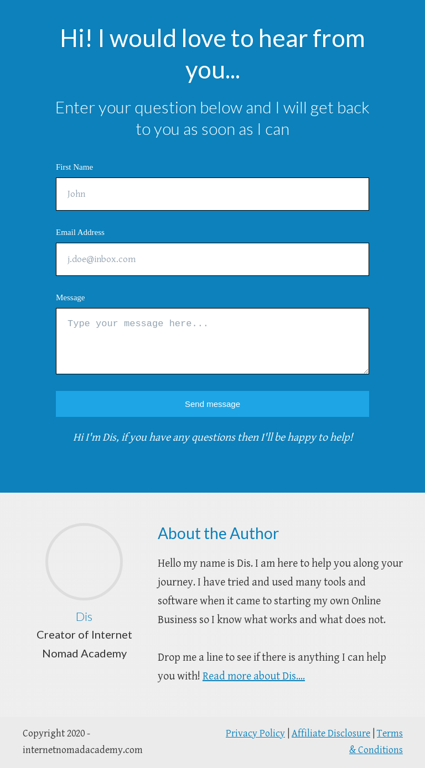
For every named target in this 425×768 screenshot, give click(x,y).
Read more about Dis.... (254, 676)
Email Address (80, 232)
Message (70, 297)
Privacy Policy (255, 733)
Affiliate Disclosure (331, 733)
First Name (74, 167)
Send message (212, 404)
